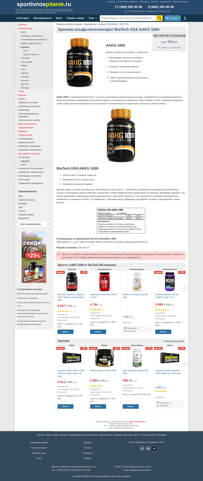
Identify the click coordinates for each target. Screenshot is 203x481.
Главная (111, 1)
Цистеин (25, 84)
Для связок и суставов (29, 153)
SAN (21, 207)
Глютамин (25, 58)
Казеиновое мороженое (27, 298)
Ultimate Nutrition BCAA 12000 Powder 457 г (166, 295)
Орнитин (25, 80)
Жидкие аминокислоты (31, 43)
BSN (21, 196)
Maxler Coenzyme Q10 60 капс (135, 295)
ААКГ (25, 51)
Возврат (87, 458)
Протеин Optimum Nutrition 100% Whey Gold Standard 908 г (71, 297)
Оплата (154, 1)
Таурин (24, 65)
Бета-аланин (26, 62)
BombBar (23, 203)
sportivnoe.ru (44, 4)
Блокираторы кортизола (30, 176)
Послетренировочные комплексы (29, 115)
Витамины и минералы (29, 146)
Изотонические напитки (30, 120)
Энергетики (24, 110)
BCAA (23, 32)
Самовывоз (165, 1)
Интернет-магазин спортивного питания (121, 422)
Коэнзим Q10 (148, 434)
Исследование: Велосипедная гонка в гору (33, 304)
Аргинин (101, 24)
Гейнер (22, 99)
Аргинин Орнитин (31, 54)
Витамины (128, 434)
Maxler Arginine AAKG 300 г (103, 370)
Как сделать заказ (39, 447)
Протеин (23, 24)
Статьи (39, 458)
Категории (23, 18)
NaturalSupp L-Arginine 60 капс (135, 371)
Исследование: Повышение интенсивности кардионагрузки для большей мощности (32, 313)
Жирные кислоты (27, 142)
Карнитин (23, 131)
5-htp (23, 69)
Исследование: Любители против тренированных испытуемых (31, 323)
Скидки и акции (75, 18)
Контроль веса (25, 135)
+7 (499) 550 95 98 (128, 7)
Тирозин (24, 73)
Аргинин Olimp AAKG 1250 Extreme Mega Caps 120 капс (71, 373)
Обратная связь (180, 1)
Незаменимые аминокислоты (34, 39)
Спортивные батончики (29, 106)
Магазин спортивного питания (69, 24)
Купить (65, 332)
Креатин (22, 95)
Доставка (144, 1)
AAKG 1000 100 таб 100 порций (169, 35)
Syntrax (22, 211)
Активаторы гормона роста (31, 172)
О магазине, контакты (128, 1)
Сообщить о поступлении (171, 47)
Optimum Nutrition (27, 200)
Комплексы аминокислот (32, 36)
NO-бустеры (24, 157)
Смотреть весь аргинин (174, 341)
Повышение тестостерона (31, 168)
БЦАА (55, 434)
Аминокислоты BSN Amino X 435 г (103, 295)
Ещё (91, 18)
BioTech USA (112, 24)
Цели (59, 18)
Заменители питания (28, 102)
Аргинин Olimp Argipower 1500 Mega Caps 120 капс (168, 371)
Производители (42, 18)
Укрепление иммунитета (30, 150)
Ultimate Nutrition (26, 215)
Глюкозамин (161, 434)
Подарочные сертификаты (31, 183)
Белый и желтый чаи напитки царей (32, 293)
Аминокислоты (90, 24)
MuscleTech (24, 218)
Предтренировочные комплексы (83, 434)
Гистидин (25, 77)
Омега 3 (137, 434)
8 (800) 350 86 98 (161, 7)
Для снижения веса (28, 124)
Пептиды (25, 88)
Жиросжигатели (26, 127)
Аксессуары (24, 179)
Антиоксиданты (26, 139)
